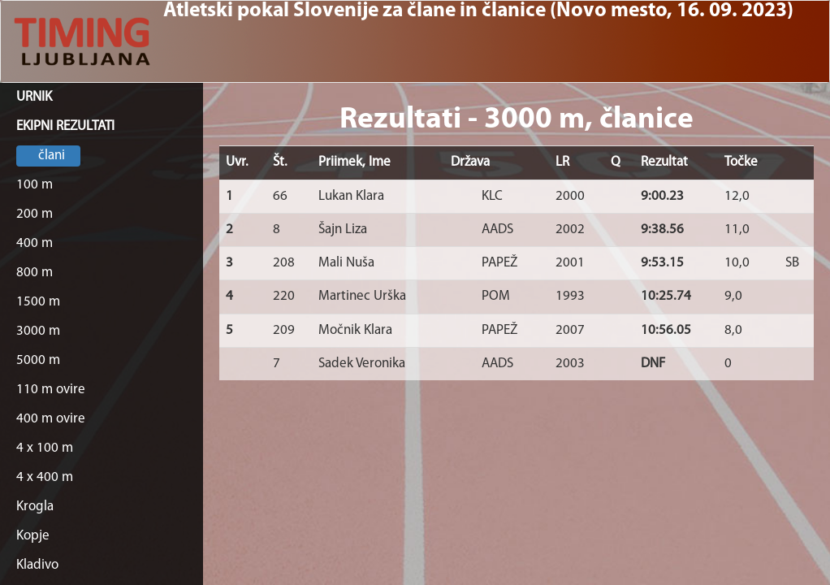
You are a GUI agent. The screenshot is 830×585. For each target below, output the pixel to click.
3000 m (38, 331)
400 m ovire (50, 419)
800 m (34, 273)
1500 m (38, 302)
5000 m (38, 360)
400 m (34, 243)
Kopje (33, 536)
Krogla (35, 507)
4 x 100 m (44, 448)
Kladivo (37, 565)
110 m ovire (50, 389)
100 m (34, 185)
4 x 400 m (44, 477)
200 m (34, 214)
